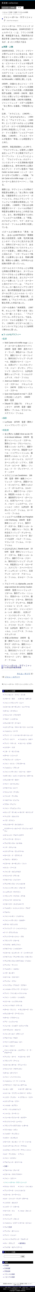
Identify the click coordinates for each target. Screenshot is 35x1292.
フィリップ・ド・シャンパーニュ (15, 928)
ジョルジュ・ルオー (26, 739)
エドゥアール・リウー (11, 1101)
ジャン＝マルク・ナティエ (13, 1005)
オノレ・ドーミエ (10, 867)
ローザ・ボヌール (25, 1089)
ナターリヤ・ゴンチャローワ (14, 904)
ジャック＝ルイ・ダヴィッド (14, 1034)
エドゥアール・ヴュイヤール (14, 851)
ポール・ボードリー (11, 1073)
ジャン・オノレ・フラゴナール (14, 763)
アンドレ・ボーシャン (11, 1231)
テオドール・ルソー (11, 788)
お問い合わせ (17, 1285)
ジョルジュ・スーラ (11, 731)
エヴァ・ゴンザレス (11, 1138)
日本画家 (7, 1268)
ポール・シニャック (11, 755)
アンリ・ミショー (10, 1235)
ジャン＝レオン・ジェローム (14, 916)
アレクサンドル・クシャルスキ (14, 884)
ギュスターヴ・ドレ (26, 1009)
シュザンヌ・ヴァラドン (12, 892)
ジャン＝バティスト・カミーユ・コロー (17, 772)
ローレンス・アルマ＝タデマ (14, 835)
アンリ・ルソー (9, 739)
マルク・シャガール (11, 719)
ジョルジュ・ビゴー (11, 1223)
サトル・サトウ (23, 674)
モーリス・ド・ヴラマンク (13, 855)
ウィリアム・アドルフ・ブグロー (15, 985)
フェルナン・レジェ (11, 908)
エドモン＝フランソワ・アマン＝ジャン (17, 1150)
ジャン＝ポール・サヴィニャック (15, 1182)
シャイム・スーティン (11, 1113)
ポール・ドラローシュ (11, 1017)
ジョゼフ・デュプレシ (11, 1134)
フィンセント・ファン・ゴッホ (14, 695)
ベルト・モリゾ (9, 1046)
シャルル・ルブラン (11, 1105)
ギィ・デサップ (9, 1243)
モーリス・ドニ (9, 1211)
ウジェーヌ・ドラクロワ (12, 715)
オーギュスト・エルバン (12, 1030)
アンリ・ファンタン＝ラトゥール (15, 993)
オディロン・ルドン (11, 776)
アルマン (7, 912)
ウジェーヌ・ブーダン (11, 792)
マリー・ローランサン (11, 784)
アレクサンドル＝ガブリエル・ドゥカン (17, 961)
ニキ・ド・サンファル (11, 751)
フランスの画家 (24, 12)
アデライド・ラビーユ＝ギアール (15, 1085)
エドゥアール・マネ (11, 727)
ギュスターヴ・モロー (11, 780)
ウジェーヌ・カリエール (12, 900)
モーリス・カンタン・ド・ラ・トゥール (17, 1142)
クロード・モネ (9, 699)
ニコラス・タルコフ (11, 1203)
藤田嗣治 (22, 1243)
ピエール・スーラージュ (12, 1194)
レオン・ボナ (8, 1089)
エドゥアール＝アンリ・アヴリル (15, 1146)
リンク (29, 1283)
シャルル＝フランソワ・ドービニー (16, 989)
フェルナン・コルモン (11, 969)
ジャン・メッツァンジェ (12, 1077)
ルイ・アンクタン (10, 1154)
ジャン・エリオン (10, 1158)
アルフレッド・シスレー (12, 759)
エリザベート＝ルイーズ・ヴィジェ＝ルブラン (18, 830)
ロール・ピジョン (26, 1223)
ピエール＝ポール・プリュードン (15, 1065)
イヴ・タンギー (9, 973)
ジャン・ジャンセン (26, 1186)
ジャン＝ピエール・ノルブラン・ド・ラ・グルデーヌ (18, 1051)
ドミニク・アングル (11, 796)
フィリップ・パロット (11, 1219)
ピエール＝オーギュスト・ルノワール (17, 707)
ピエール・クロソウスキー (13, 1174)
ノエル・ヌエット (25, 1211)
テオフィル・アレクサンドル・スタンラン (18, 957)
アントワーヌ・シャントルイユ (14, 1190)
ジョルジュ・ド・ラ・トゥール (14, 1081)
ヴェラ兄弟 (8, 1227)
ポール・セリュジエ (11, 924)
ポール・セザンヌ (25, 699)
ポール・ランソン (10, 1009)
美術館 (12, 7)
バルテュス (8, 1215)
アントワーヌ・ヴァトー (12, 839)
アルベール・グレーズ (11, 1170)
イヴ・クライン (9, 820)
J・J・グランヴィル (11, 932)
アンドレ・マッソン (11, 965)
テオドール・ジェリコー (12, 880)
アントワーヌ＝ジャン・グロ (14, 936)
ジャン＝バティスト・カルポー (14, 920)
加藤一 (6, 1166)
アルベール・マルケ (11, 1038)
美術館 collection (10, 3)
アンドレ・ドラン (10, 981)
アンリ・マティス (10, 743)
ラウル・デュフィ (10, 804)
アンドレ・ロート (10, 1057)
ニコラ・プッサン (10, 1097)
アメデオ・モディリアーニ (13, 1247)
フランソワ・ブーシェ (11, 1061)
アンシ (22, 1154)
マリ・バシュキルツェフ (12, 1109)
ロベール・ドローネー (11, 977)
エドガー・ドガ (9, 747)
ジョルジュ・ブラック (11, 768)
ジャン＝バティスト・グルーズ (14, 888)
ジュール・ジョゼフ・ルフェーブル (16, 1026)
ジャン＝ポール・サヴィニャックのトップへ (18, 684)
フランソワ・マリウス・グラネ (14, 896)
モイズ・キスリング (26, 812)
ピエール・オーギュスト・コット (15, 863)
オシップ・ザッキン (11, 812)
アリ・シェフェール (11, 1021)
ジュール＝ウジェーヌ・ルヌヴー (15, 1117)
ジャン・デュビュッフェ (12, 808)
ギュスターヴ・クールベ (12, 723)
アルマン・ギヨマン (11, 859)
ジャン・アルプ (25, 908)
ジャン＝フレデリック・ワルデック (16, 1239)
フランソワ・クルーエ (11, 940)
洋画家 (6, 1265)
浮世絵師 (7, 1271)
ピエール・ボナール (26, 776)
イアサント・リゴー (26, 1097)
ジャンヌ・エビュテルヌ (12, 871)
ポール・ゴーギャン (11, 711)
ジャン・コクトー (12, 677)
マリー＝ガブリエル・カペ (13, 1042)
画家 (16, 12)
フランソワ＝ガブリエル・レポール (16, 1125)
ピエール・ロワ (25, 1057)
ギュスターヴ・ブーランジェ (14, 1013)
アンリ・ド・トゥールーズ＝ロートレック (18, 735)
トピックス (5, 7)
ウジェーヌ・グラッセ (11, 875)
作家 (20, 7)
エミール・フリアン (11, 1093)
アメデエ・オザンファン (12, 944)
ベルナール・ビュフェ (11, 800)
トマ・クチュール (10, 847)
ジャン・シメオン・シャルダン (14, 997)
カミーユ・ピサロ (25, 743)
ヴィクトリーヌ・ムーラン (13, 1121)
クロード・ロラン (26, 1093)
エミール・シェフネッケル (13, 1001)
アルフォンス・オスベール (13, 1162)
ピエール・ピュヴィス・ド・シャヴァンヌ (18, 953)
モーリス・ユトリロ (26, 727)
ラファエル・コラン (11, 1130)
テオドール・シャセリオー (13, 948)
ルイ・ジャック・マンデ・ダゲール (16, 1198)
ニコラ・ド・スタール (11, 1207)
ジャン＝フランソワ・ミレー (14, 703)
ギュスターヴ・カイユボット (14, 824)
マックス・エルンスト (11, 816)
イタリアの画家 (9, 1277)
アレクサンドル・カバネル (13, 843)
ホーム (5, 12)
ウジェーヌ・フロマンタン (13, 1069)
